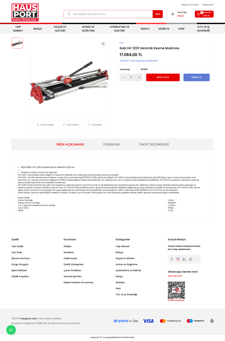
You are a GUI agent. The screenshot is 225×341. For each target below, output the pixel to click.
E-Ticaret (105, 338)
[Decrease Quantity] (122, 77)
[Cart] (202, 14)
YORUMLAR (111, 145)
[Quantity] (131, 77)
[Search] (109, 14)
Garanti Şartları (73, 277)
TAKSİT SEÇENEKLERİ (154, 145)
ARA (148, 14)
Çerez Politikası (72, 271)
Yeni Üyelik (17, 247)
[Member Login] (172, 14)
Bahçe (119, 253)
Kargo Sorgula (20, 265)
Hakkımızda (70, 259)
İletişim (68, 247)
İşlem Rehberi (19, 271)
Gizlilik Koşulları (20, 277)
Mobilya (120, 283)
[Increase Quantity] (139, 77)
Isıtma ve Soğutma (126, 265)
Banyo (119, 277)
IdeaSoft (94, 338)
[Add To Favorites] (103, 43)
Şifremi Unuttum (21, 259)
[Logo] (25, 12)
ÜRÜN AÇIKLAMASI (70, 145)
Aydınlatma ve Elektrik (128, 271)
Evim (118, 289)
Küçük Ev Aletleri (125, 259)
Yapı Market (122, 247)
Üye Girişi (17, 253)
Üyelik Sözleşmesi (73, 265)
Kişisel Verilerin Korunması (78, 283)
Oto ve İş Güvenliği (126, 295)
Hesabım (69, 253)
